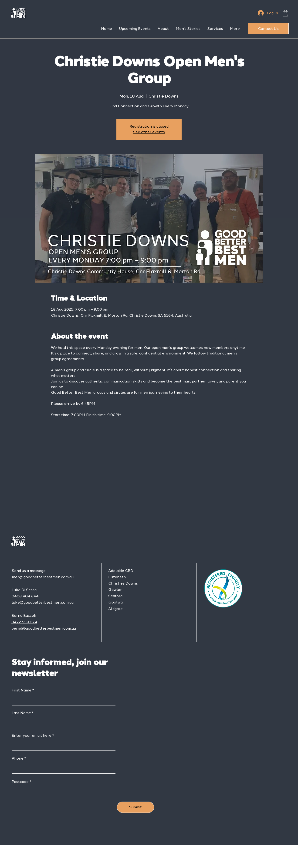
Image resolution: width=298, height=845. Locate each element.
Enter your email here (31, 735)
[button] (285, 13)
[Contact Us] (268, 28)
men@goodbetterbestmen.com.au (43, 577)
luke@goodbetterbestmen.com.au (43, 602)
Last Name (21, 713)
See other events (149, 132)
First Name (21, 690)
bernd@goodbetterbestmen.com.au (43, 628)
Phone (18, 758)
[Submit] (135, 807)
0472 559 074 (24, 622)
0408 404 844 (25, 596)
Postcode (20, 782)
